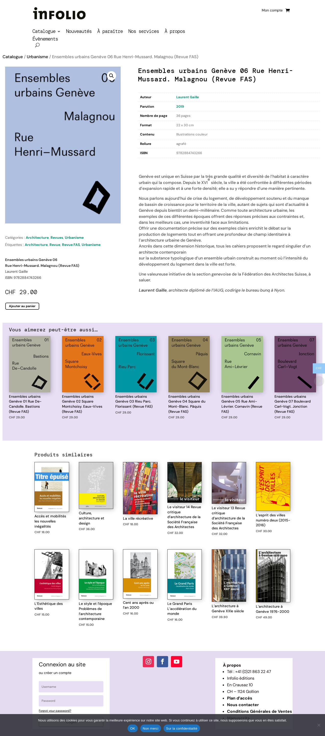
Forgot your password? (55, 711)
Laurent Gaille (187, 97)
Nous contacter (243, 704)
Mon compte (272, 10)
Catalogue (43, 32)
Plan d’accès (239, 698)
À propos (175, 32)
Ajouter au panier (22, 306)
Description (148, 162)
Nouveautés (79, 32)
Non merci (151, 728)
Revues (57, 237)
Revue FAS (71, 244)
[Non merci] (318, 725)
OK (132, 728)
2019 (180, 106)
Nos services (143, 32)
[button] (111, 75)
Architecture (37, 237)
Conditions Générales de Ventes (259, 711)
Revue (54, 244)
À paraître (110, 32)
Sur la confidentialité (181, 728)
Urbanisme (37, 56)
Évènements (45, 39)
